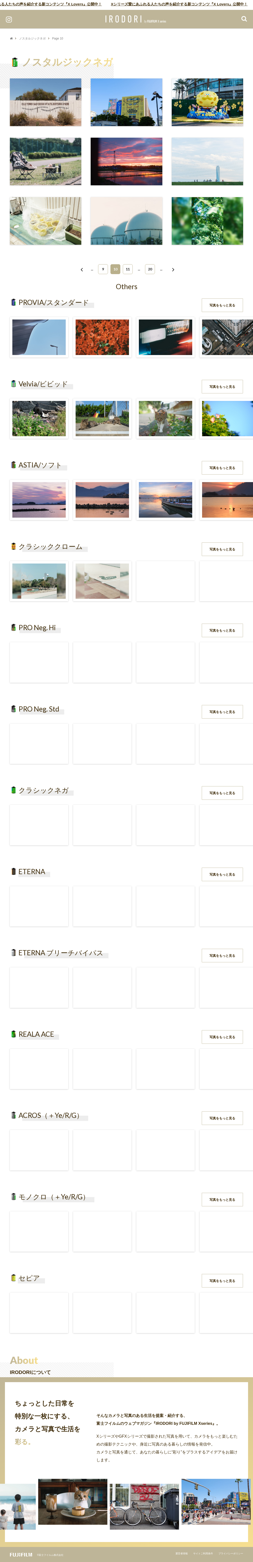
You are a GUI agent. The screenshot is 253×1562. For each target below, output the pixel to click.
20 (150, 269)
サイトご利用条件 (203, 1553)
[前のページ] (81, 269)
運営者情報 (181, 1553)
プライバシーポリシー (230, 1553)
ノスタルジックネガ (32, 38)
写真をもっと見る (222, 305)
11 (128, 269)
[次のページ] (172, 269)
